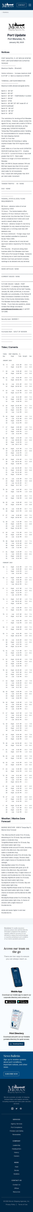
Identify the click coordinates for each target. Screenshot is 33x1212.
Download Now (16, 1044)
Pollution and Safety (16, 1131)
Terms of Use (22, 1204)
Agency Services (16, 1124)
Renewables (16, 1134)
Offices (16, 1188)
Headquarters (16, 1149)
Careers (16, 1156)
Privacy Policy (10, 1204)
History (16, 1152)
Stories (16, 1170)
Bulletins (6, 12)
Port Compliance (16, 1127)
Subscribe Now (11, 1074)
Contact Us (16, 1185)
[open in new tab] (12, 1109)
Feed (16, 1167)
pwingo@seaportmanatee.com (11, 309)
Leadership (16, 1145)
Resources (16, 1192)
